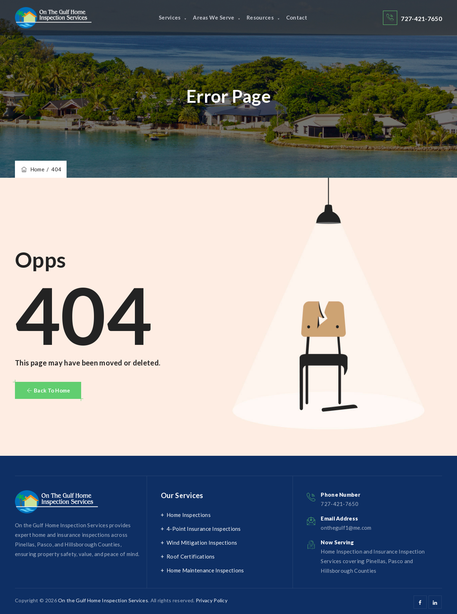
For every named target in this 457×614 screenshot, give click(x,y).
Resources (265, 18)
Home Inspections (189, 515)
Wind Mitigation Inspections (202, 542)
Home (32, 169)
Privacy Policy (211, 600)
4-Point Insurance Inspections (204, 528)
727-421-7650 (421, 18)
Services (167, 18)
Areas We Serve (215, 18)
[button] (48, 390)
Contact (302, 18)
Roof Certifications (191, 556)
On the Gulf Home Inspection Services (103, 600)
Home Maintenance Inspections (205, 570)
